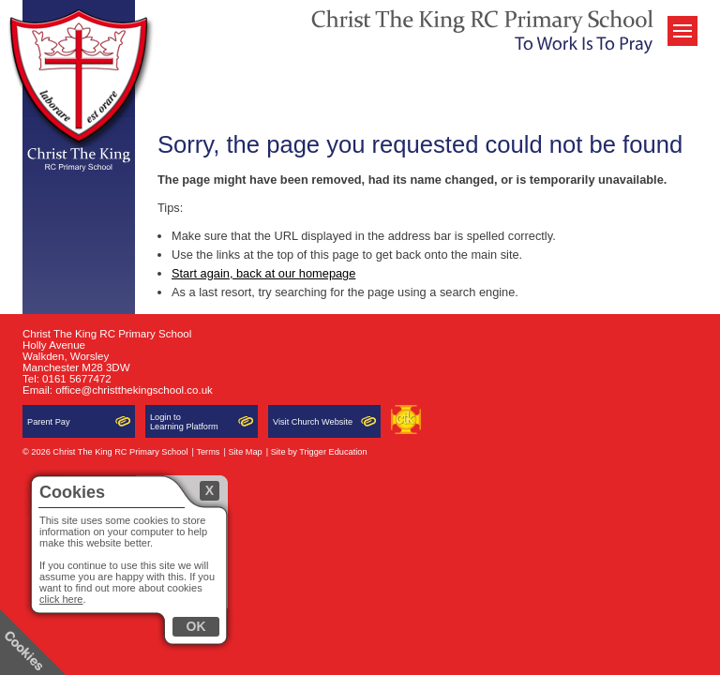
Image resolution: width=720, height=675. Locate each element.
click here (60, 599)
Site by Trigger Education (319, 452)
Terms (207, 452)
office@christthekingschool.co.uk (134, 390)
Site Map (245, 452)
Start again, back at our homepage (263, 273)
